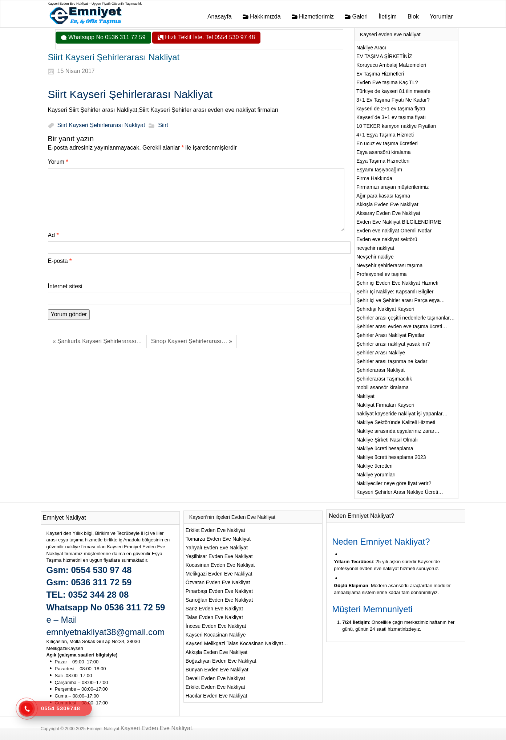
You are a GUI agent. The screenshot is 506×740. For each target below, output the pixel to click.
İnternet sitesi (65, 286)
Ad (53, 235)
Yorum (58, 162)
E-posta (60, 261)
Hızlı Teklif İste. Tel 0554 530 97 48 (209, 37)
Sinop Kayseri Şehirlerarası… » (191, 341)
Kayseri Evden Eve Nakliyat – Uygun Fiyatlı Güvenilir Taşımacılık (95, 3)
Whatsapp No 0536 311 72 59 (106, 37)
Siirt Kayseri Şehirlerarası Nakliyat (101, 125)
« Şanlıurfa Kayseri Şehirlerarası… (97, 341)
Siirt (163, 125)
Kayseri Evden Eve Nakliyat (156, 728)
